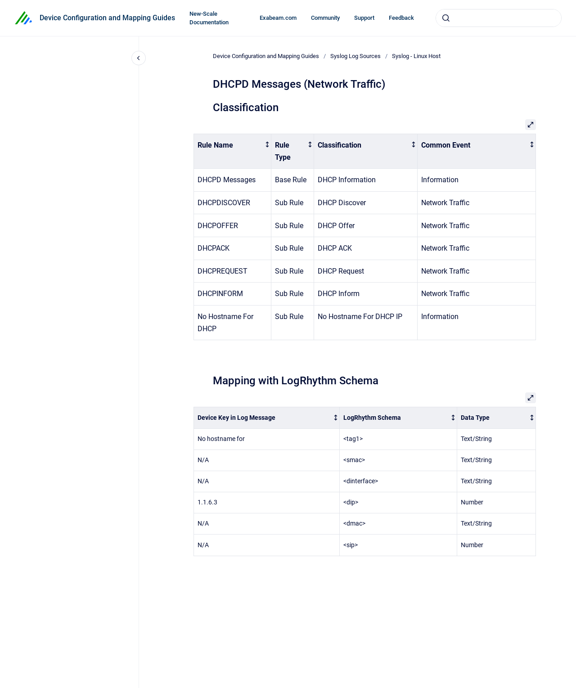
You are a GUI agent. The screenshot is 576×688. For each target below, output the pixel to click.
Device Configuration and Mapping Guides (107, 17)
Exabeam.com (278, 17)
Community (325, 17)
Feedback (401, 17)
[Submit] (446, 18)
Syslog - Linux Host (416, 56)
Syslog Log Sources (355, 56)
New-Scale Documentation (209, 18)
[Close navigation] (138, 58)
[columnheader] (232, 151)
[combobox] (498, 18)
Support (364, 17)
